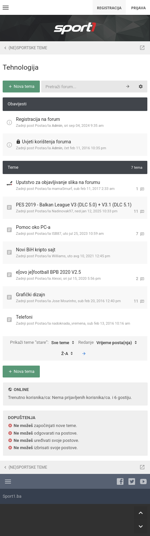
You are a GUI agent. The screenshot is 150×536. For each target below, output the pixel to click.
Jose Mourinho (64, 301)
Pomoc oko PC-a (33, 227)
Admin (57, 126)
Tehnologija (20, 67)
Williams (59, 256)
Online (21, 389)
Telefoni (24, 317)
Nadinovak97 (62, 211)
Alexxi (56, 278)
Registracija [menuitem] (109, 7)
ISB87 (56, 234)
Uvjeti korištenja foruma (46, 141)
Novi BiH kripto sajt (35, 249)
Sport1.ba (12, 496)
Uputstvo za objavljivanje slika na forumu (58, 182)
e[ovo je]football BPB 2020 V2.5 (48, 272)
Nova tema (21, 86)
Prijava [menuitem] (138, 7)
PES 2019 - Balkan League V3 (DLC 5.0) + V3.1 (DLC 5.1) (73, 204)
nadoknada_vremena (69, 323)
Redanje (109, 343)
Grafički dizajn (30, 294)
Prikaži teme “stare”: (43, 343)
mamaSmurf (62, 189)
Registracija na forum (38, 119)
